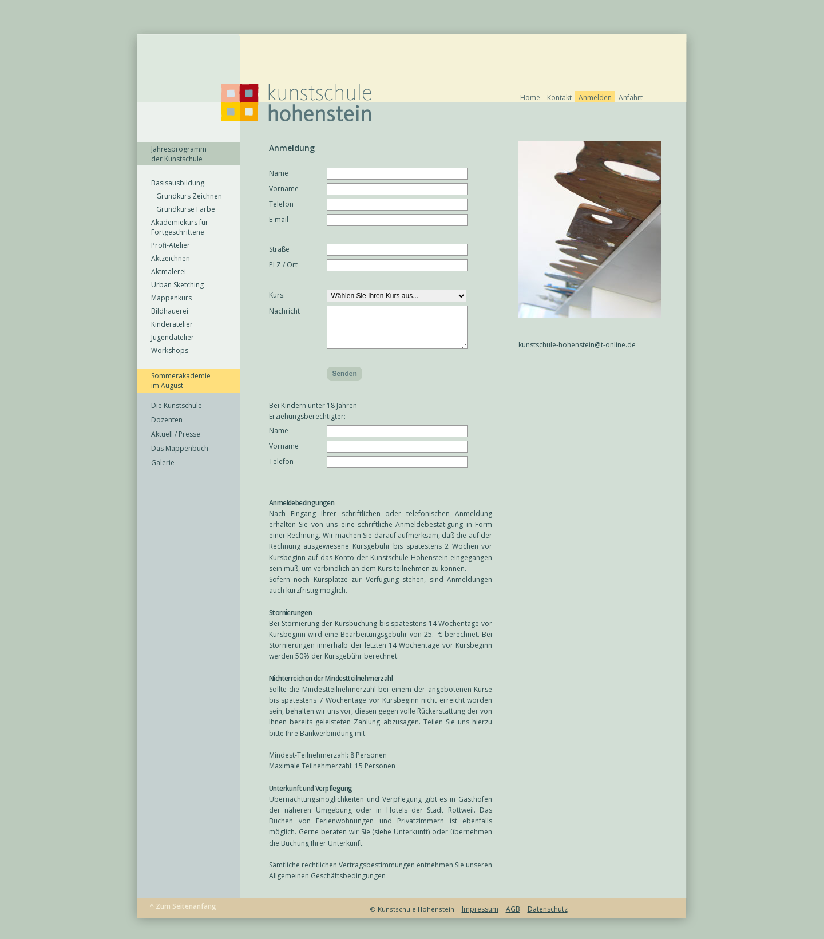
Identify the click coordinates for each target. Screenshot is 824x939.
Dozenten (167, 420)
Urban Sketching (177, 285)
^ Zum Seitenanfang (183, 915)
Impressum (480, 917)
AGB (513, 917)
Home (530, 97)
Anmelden (595, 97)
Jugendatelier (172, 337)
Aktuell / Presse (175, 434)
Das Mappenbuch (179, 448)
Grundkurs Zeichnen (186, 196)
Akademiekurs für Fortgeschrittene (179, 227)
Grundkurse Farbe (183, 209)
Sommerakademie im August (181, 380)
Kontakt (559, 97)
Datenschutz (548, 917)
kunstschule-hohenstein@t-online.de (577, 345)
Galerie (163, 462)
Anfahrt (631, 97)
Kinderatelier (172, 324)
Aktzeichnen (170, 258)
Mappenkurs (171, 298)
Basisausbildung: (178, 183)
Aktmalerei (168, 271)
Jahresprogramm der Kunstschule (179, 154)
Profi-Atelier (170, 245)
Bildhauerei (169, 311)
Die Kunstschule (176, 405)
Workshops (169, 350)
